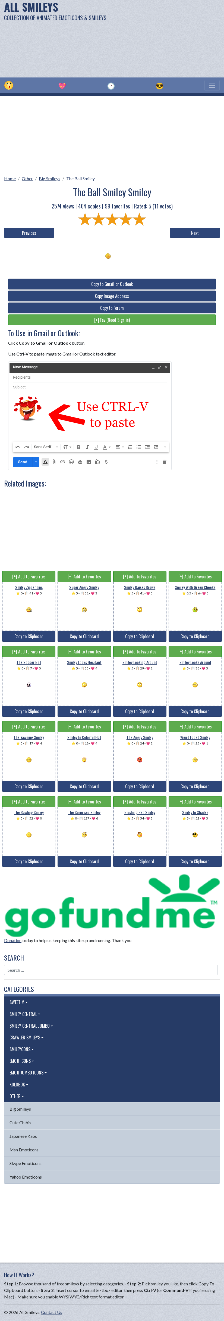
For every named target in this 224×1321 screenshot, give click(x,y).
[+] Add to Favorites (29, 576)
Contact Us (51, 1312)
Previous (29, 233)
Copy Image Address (112, 296)
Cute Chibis (20, 1122)
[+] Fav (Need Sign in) (112, 320)
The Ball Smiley (80, 178)
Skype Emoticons (26, 1163)
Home (10, 178)
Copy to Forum (112, 308)
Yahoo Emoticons (26, 1176)
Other (27, 178)
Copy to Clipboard (28, 636)
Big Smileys (49, 178)
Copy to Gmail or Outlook (112, 284)
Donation (12, 940)
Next (195, 233)
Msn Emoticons (24, 1149)
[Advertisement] (151, 38)
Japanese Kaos (23, 1136)
